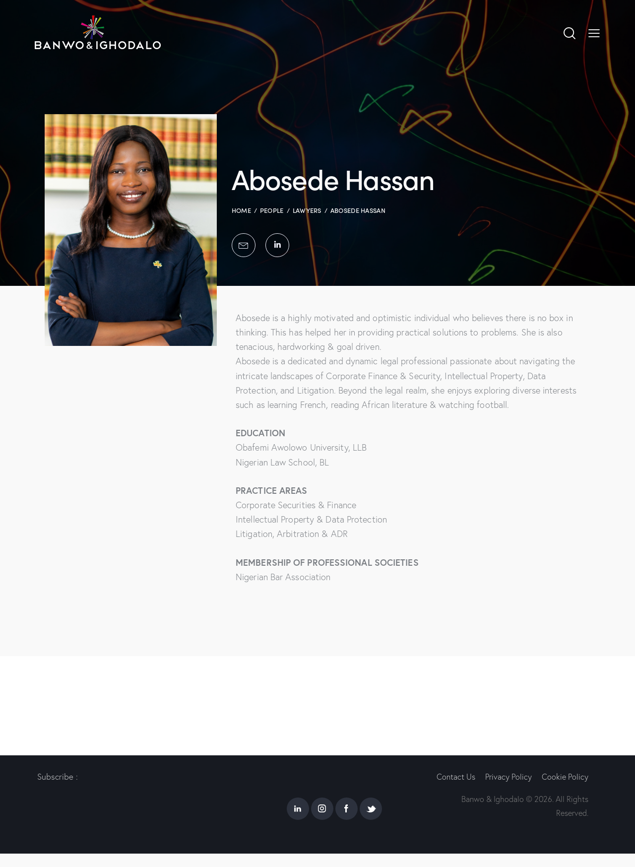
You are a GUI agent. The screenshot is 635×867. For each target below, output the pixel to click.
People (272, 210)
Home (241, 210)
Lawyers (307, 210)
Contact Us (455, 776)
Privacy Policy (510, 776)
